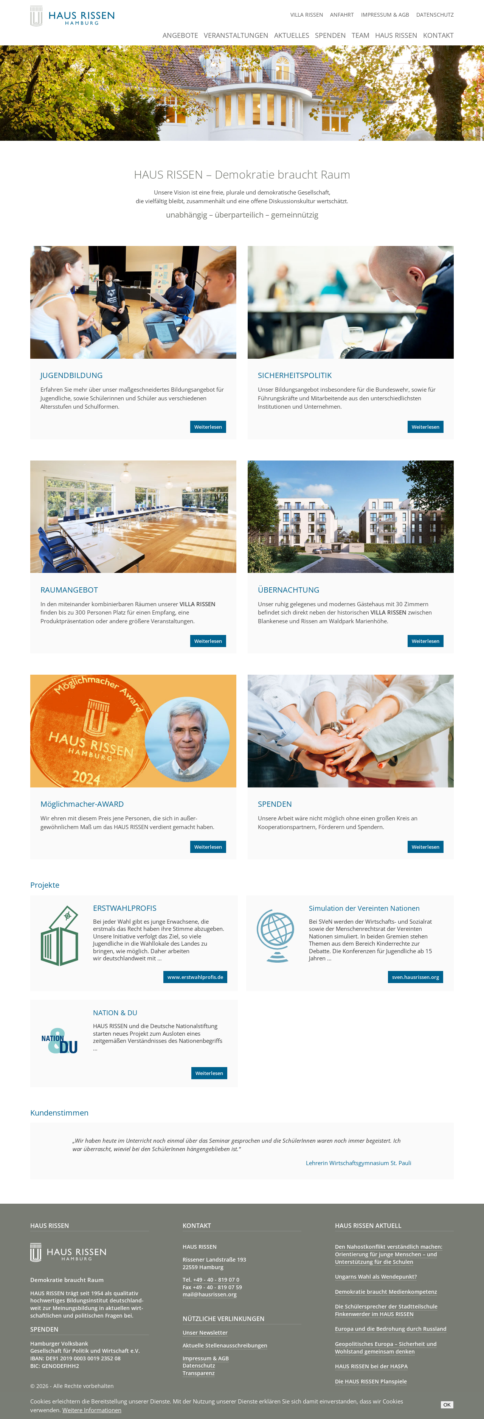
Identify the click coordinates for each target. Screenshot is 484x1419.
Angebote (180, 36)
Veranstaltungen (236, 36)
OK (447, 1405)
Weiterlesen (208, 426)
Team (360, 36)
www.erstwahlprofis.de (195, 977)
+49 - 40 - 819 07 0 (216, 1279)
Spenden (330, 36)
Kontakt (438, 36)
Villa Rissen (306, 14)
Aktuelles (291, 36)
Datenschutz (435, 14)
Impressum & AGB (385, 14)
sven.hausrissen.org (415, 977)
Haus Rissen (396, 36)
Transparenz (199, 1373)
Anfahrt (342, 14)
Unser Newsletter (205, 1332)
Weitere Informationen (91, 1410)
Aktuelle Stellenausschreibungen (225, 1345)
